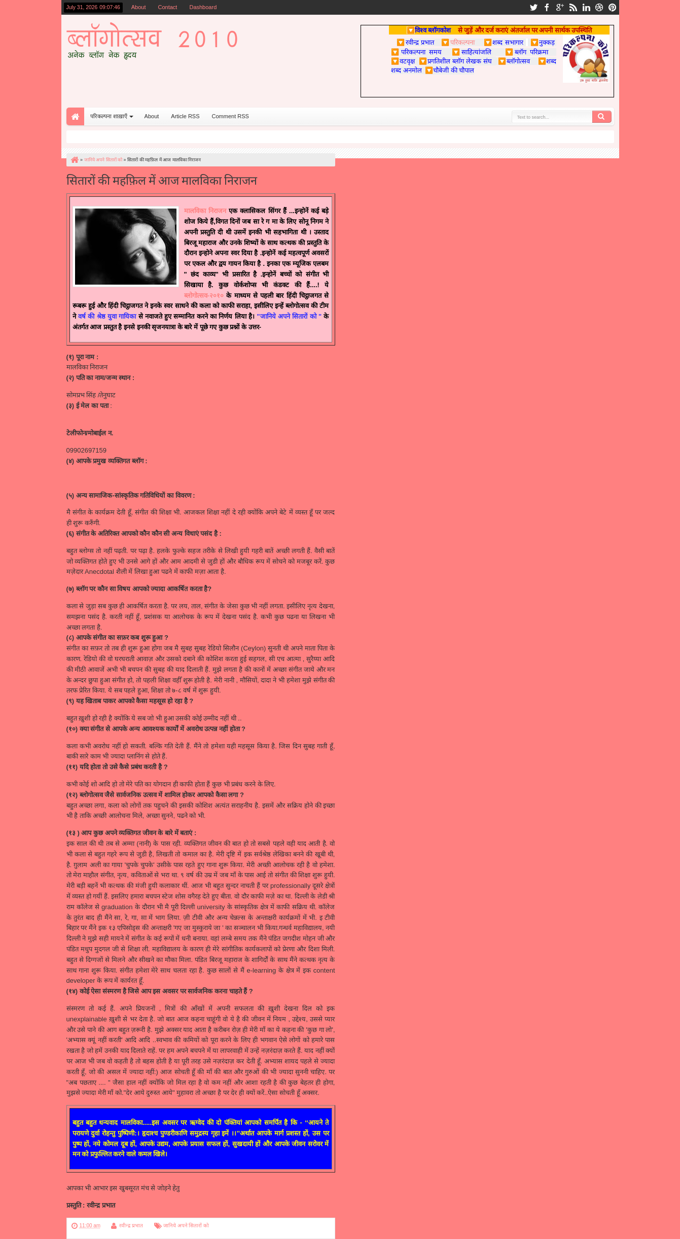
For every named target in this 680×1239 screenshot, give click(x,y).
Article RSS (185, 116)
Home (75, 116)
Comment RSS (230, 116)
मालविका (196, 211)
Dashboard (203, 7)
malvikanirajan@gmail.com (106, 423)
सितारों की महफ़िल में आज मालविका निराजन (161, 179)
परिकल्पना (457, 42)
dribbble (599, 7)
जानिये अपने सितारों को (186, 1225)
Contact (167, 7)
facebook (546, 7)
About (138, 7)
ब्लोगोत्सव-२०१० (205, 295)
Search (602, 117)
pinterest (612, 7)
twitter (533, 7)
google (559, 7)
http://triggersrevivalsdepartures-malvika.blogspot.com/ (153, 478)
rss (573, 7)
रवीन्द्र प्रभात (131, 1225)
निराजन (217, 211)
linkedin (586, 7)
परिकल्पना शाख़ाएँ (108, 116)
